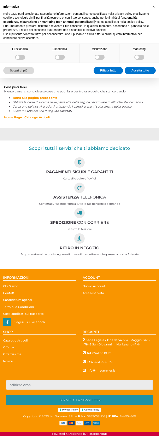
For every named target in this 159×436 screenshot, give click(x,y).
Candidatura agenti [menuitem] (17, 300)
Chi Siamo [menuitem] (10, 286)
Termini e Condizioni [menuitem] (18, 307)
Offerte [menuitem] (8, 347)
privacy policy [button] (123, 13)
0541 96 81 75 (101, 353)
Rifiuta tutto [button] (108, 70)
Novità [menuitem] (8, 361)
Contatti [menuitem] (9, 293)
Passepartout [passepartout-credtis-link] (97, 434)
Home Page (13, 117)
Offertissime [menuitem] (12, 354)
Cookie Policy (91, 409)
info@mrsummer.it (101, 370)
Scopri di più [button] (19, 70)
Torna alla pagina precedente (35, 98)
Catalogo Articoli (37, 117)
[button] (79, 400)
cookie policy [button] (135, 21)
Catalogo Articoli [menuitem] (15, 340)
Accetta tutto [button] (140, 70)
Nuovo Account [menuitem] (94, 286)
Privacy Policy (70, 409)
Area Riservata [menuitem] (93, 293)
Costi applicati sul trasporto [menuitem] (23, 314)
